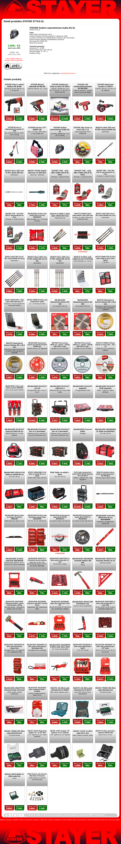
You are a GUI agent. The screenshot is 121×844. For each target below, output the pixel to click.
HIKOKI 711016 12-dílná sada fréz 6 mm (82, 732)
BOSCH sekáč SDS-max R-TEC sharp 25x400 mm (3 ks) (105, 214)
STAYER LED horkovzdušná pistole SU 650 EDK (83, 86)
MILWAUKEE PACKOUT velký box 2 (60, 387)
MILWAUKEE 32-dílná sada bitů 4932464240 (14, 560)
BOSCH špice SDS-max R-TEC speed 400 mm (14, 172)
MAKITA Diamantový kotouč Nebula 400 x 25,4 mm (14, 345)
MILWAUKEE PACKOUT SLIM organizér (105, 387)
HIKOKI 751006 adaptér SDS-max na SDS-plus (37, 172)
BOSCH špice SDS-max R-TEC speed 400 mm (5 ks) (60, 259)
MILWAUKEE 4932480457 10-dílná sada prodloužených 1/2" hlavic (105, 646)
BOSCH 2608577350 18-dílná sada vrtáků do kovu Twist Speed (105, 258)
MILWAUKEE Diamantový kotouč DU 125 (60, 302)
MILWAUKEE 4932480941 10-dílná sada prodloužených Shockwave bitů (37, 646)
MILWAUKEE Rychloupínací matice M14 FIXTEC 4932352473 (60, 517)
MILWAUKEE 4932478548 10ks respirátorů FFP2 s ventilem (37, 689)
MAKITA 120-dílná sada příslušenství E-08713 (82, 689)
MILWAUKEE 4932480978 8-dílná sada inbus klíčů (60, 646)
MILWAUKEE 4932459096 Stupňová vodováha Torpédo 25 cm (37, 603)
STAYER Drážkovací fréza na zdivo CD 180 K (60, 85)
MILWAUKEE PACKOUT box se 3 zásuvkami (60, 430)
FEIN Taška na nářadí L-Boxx (60, 473)
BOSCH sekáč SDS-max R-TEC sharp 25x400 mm (105, 129)
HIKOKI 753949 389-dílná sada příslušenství (105, 689)
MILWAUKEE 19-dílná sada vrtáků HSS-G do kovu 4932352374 (37, 215)
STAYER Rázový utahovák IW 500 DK (37, 85)
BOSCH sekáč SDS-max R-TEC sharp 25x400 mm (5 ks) (14, 257)
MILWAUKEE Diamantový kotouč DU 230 (82, 302)
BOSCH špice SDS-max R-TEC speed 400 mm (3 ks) (37, 259)
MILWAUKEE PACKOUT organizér (82, 387)
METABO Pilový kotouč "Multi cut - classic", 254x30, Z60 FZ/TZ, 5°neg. (83, 344)
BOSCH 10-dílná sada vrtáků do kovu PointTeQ (83, 258)
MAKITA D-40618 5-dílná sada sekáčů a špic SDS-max (83, 214)
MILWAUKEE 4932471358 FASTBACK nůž (82, 603)
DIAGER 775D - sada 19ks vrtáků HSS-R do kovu (60, 173)
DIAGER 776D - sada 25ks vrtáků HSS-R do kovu (83, 173)
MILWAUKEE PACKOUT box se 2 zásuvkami (37, 430)
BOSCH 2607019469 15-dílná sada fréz (14, 775)
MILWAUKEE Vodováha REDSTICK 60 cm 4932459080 (105, 517)
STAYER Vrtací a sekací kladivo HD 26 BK (14, 85)
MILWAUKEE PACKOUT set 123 (37, 387)
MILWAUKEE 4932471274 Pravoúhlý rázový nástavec (37, 559)
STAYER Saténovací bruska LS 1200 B (105, 85)
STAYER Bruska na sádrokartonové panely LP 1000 (14, 129)
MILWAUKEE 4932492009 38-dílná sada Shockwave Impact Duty (14, 646)
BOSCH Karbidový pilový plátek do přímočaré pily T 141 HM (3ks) (105, 474)
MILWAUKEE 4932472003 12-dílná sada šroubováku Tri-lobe (60, 560)
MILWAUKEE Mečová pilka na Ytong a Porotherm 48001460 (14, 517)
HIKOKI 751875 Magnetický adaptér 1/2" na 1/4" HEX (37, 732)
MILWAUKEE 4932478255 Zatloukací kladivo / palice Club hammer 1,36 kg (14, 603)
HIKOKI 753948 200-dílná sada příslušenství (14, 732)
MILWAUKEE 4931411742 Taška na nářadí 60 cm (14, 473)
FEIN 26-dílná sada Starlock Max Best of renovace (37, 775)
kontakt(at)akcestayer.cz (68, 73)
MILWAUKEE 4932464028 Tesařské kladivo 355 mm (82, 561)
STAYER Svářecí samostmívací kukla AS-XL (60, 130)
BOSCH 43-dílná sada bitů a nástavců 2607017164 (105, 732)
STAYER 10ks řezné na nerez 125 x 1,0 (82, 129)
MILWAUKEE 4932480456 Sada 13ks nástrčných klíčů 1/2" (60, 603)
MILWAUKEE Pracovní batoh (83, 430)
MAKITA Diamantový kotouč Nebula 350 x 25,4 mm (105, 302)
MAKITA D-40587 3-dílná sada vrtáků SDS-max (60, 215)
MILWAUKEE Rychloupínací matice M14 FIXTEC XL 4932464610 (82, 517)
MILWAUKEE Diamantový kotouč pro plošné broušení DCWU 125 (37, 344)
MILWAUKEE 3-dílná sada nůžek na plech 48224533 (14, 387)
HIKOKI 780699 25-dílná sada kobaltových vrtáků (37, 300)
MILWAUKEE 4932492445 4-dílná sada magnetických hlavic (82, 646)
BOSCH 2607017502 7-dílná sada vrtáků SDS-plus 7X (14, 300)
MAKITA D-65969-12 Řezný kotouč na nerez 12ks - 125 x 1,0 (105, 344)
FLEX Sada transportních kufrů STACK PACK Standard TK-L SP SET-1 (83, 474)
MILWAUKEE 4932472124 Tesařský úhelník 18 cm (105, 560)
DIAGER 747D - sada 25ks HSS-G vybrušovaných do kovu (14, 215)
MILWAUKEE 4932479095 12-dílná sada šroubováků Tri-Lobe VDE (105, 603)
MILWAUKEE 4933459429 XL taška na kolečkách (105, 430)
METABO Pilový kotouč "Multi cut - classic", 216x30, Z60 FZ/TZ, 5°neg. (60, 344)
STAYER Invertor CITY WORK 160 (37, 129)
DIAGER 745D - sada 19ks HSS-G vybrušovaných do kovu (105, 172)
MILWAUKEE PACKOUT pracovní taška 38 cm (14, 430)
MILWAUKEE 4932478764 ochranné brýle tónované (14, 689)
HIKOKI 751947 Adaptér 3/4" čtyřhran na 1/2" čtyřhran (60, 732)
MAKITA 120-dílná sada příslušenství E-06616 (60, 689)
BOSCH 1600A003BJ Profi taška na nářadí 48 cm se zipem (37, 474)
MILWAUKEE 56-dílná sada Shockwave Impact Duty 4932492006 (37, 517)
